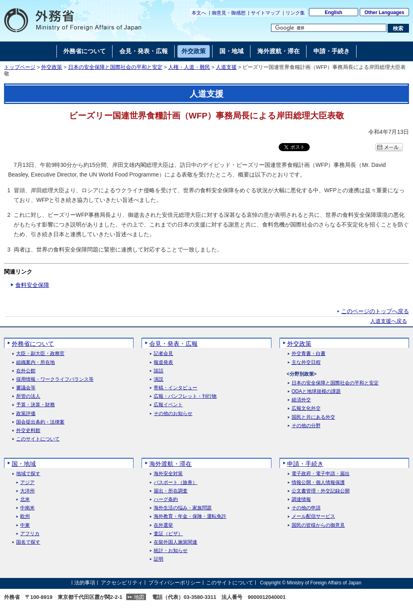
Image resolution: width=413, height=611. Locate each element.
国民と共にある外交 (313, 417)
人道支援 (226, 67)
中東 (25, 525)
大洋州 (27, 491)
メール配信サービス (313, 516)
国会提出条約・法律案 (40, 422)
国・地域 (24, 463)
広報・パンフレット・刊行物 (185, 396)
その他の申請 (306, 508)
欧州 (25, 516)
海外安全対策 (168, 473)
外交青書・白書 (308, 353)
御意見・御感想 (229, 13)
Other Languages (385, 12)
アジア (27, 482)
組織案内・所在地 (35, 362)
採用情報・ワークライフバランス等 (55, 379)
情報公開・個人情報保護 (318, 482)
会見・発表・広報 (173, 343)
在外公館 (25, 371)
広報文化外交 (306, 408)
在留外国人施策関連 (175, 542)
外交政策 (51, 67)
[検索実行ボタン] (398, 28)
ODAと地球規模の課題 (316, 391)
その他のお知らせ (173, 413)
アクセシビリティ (122, 583)
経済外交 (301, 400)
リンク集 (295, 13)
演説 (158, 379)
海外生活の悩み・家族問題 (183, 508)
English (333, 12)
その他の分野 (306, 425)
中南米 (27, 508)
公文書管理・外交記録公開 (321, 491)
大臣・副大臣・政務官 (40, 353)
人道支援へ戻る (388, 321)
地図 (139, 597)
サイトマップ (265, 13)
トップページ (19, 67)
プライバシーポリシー (174, 583)
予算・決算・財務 (35, 404)
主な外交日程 (306, 362)
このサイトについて (38, 439)
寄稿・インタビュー (175, 388)
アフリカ (30, 533)
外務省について (33, 343)
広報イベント (168, 404)
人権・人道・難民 (189, 67)
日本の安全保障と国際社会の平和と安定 (115, 67)
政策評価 (25, 413)
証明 (158, 559)
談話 (158, 371)
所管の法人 (28, 396)
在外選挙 (163, 525)
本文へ (199, 13)
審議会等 (25, 388)
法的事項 (84, 583)
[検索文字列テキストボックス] (328, 28)
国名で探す (28, 542)
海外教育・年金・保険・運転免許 (190, 516)
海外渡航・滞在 (170, 463)
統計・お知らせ (171, 550)
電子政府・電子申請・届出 (321, 473)
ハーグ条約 (166, 499)
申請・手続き (305, 463)
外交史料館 (28, 430)
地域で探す (28, 473)
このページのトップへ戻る (375, 311)
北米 (25, 499)
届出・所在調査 (171, 491)
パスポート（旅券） (175, 482)
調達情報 (301, 499)
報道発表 (163, 362)
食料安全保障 (32, 285)
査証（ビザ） (168, 533)
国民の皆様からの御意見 (318, 525)
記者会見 (163, 353)
